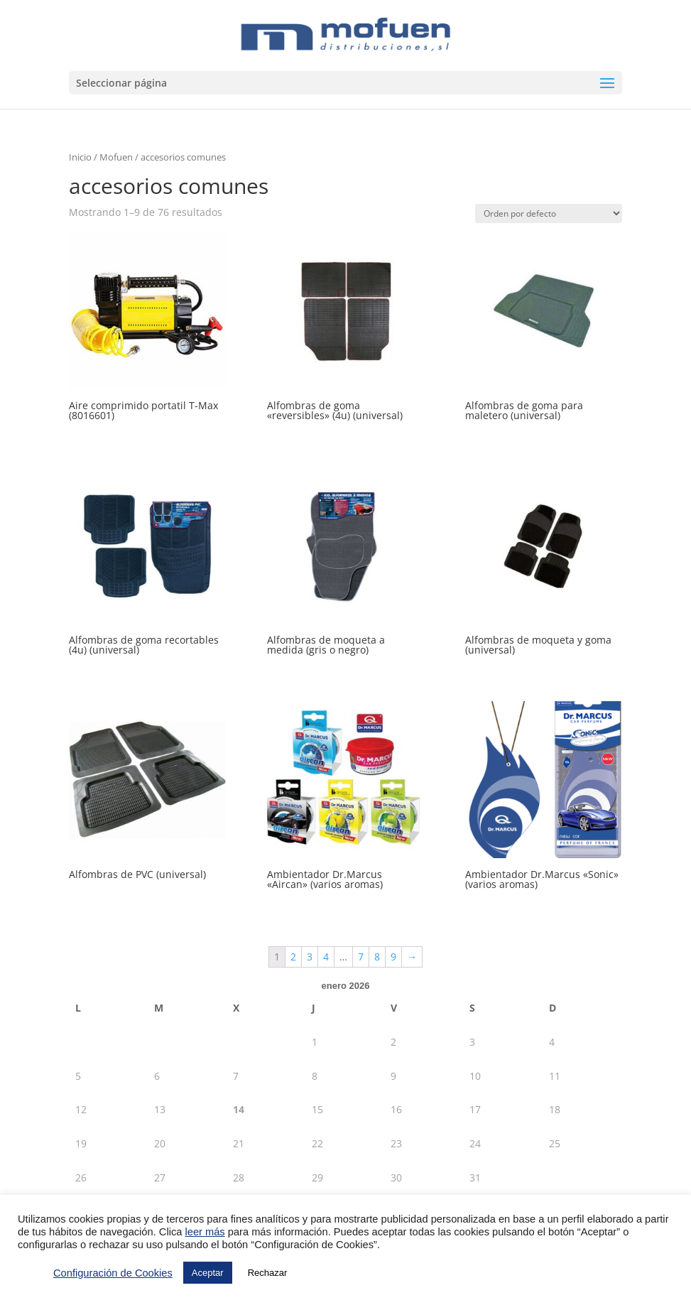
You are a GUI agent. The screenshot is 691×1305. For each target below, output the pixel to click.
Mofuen (116, 157)
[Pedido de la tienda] (548, 213)
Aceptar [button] (208, 1272)
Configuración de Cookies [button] (113, 1273)
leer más (204, 1232)
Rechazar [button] (268, 1272)
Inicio (80, 157)
